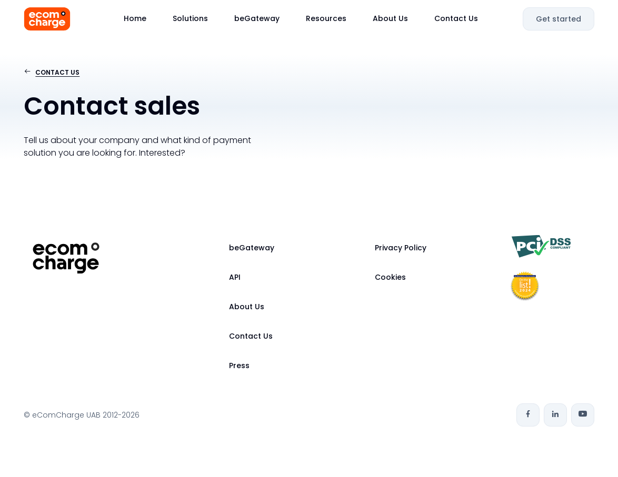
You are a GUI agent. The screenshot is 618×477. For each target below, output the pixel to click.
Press (239, 365)
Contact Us (456, 18)
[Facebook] (528, 415)
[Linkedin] (555, 415)
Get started (558, 19)
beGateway (257, 18)
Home (135, 18)
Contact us (57, 72)
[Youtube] (582, 415)
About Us (390, 18)
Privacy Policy (400, 247)
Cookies (390, 277)
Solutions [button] (190, 18)
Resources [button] (326, 18)
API (235, 277)
